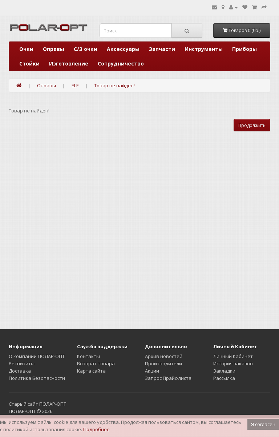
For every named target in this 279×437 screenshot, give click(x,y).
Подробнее (96, 429)
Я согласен (263, 424)
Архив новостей (163, 356)
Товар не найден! (114, 85)
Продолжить (252, 125)
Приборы (244, 48)
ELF (75, 85)
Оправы (53, 48)
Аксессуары (123, 48)
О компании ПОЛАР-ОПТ (37, 356)
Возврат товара (96, 363)
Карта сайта (91, 371)
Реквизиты (22, 363)
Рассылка (224, 378)
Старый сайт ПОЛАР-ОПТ (37, 404)
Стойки (29, 63)
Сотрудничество (121, 63)
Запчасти (162, 48)
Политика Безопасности (37, 378)
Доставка (20, 371)
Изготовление (68, 63)
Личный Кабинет (233, 356)
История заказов (233, 363)
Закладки (224, 371)
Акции (152, 371)
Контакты (88, 356)
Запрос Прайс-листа (168, 378)
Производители (163, 363)
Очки (26, 48)
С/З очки (85, 48)
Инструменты (204, 48)
